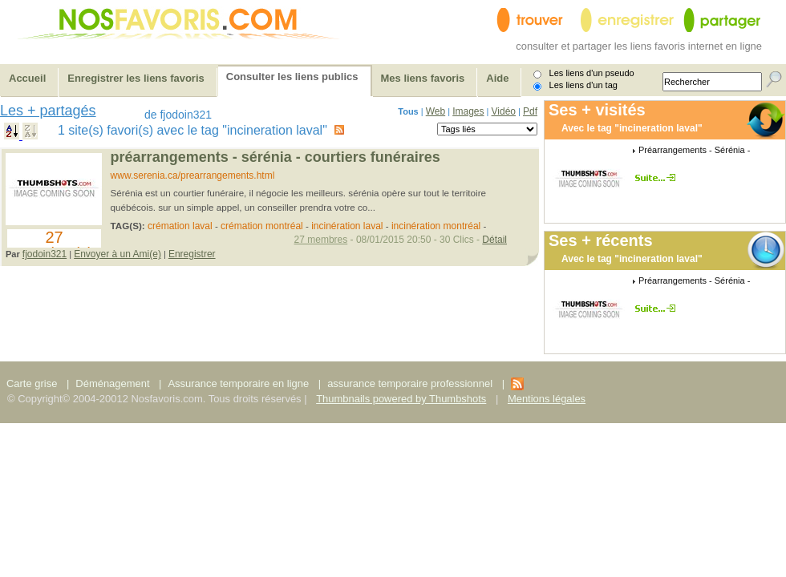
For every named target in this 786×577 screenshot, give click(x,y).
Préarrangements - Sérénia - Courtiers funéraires (275, 157)
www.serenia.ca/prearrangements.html (193, 175)
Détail (494, 239)
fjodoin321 (44, 254)
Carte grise (33, 383)
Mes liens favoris (423, 78)
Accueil (27, 78)
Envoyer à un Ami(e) (117, 254)
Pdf (530, 111)
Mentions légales (546, 399)
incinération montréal (435, 226)
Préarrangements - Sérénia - (694, 150)
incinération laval (347, 226)
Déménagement (112, 383)
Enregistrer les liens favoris (136, 78)
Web (435, 111)
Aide (497, 78)
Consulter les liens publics (292, 77)
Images (468, 111)
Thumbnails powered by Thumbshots (401, 399)
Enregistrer (192, 254)
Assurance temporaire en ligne (238, 383)
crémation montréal (262, 226)
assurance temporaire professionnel (409, 383)
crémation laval (180, 226)
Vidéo (504, 111)
